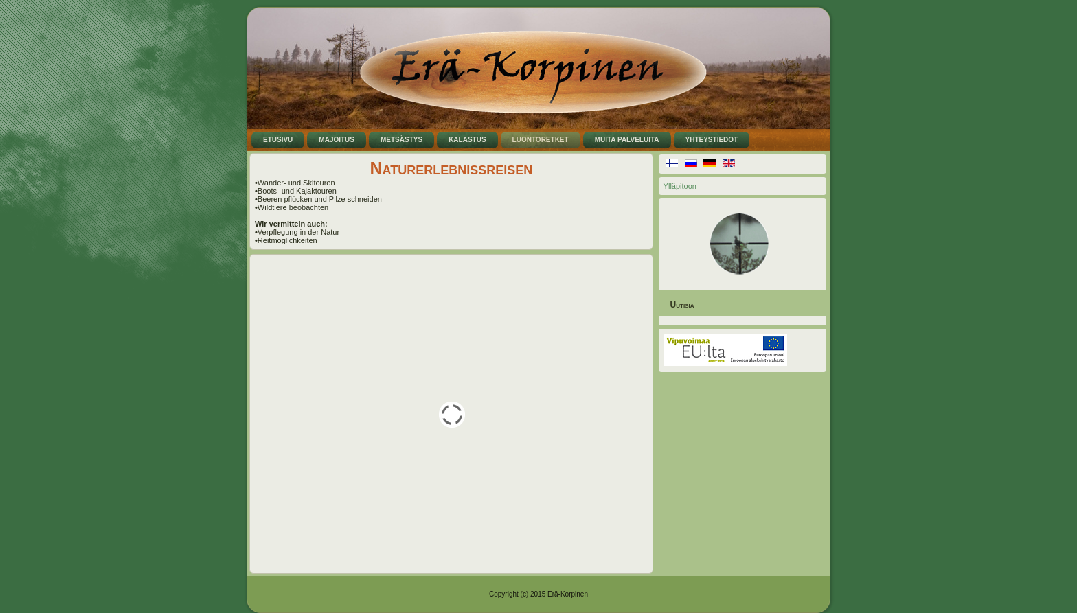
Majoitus (336, 139)
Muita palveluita (627, 139)
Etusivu (278, 139)
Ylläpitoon (680, 186)
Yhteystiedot (711, 139)
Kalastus (467, 139)
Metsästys (401, 139)
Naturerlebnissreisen (451, 168)
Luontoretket (540, 139)
